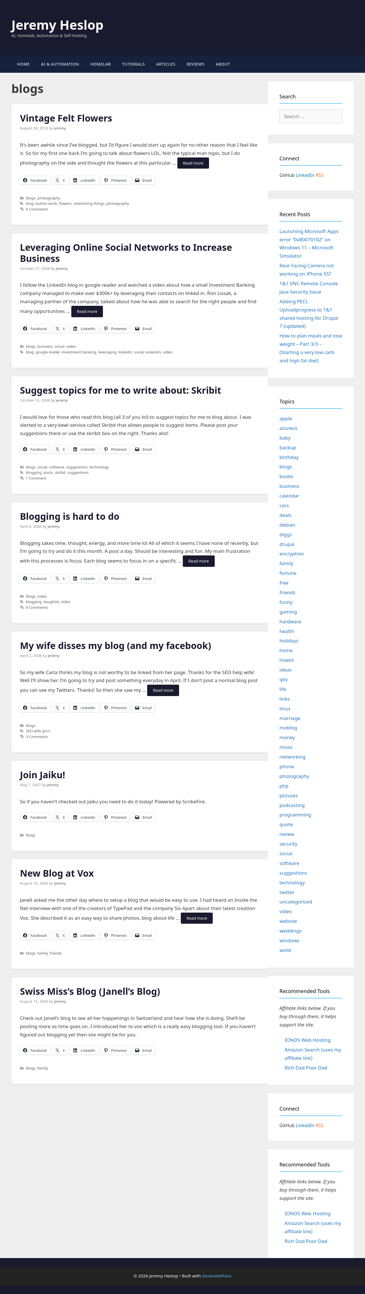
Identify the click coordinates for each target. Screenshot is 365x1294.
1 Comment (36, 478)
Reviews (195, 64)
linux (285, 708)
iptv (283, 679)
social (59, 346)
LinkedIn (305, 175)
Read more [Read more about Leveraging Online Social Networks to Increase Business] (87, 311)
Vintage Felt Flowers (66, 118)
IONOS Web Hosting (307, 1040)
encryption (291, 553)
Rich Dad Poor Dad (306, 1067)
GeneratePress (216, 1276)
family (42, 953)
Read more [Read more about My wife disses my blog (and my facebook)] (163, 690)
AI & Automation (60, 64)
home (286, 650)
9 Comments (37, 209)
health (286, 631)
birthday (289, 457)
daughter (51, 601)
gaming (288, 611)
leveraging (107, 352)
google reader (48, 352)
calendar (289, 495)
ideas (285, 669)
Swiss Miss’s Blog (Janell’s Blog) (90, 991)
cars (284, 505)
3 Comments (37, 736)
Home (23, 64)
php (283, 786)
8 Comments (37, 607)
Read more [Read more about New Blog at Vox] (196, 918)
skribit (60, 472)
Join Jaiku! (42, 775)
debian (287, 524)
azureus (288, 428)
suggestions (76, 467)
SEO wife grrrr (38, 730)
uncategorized (295, 901)
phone (286, 766)
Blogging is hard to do (69, 516)
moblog (288, 727)
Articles (165, 64)
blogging (34, 472)
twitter (287, 892)
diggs (285, 534)
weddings (290, 930)
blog (30, 203)
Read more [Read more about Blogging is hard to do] (198, 561)
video (71, 346)
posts (48, 472)
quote (286, 824)
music (286, 747)
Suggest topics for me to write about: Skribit (120, 390)
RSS (320, 175)
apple (285, 418)
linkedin (125, 352)
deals (285, 515)
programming (295, 814)
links (284, 698)
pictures (288, 795)
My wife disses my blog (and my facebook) (115, 645)
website (288, 921)
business (44, 346)
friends (56, 953)
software (56, 467)
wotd (285, 950)
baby (285, 437)
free (284, 582)
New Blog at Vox (57, 873)
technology (99, 467)
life (282, 689)
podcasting (292, 805)
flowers (65, 203)
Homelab (100, 64)
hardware (290, 621)
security (288, 843)
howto (286, 660)
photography (48, 198)
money (287, 737)
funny (286, 602)
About (223, 64)
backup (287, 447)
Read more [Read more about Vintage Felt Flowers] (193, 163)
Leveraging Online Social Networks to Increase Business (126, 252)
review (286, 834)
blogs (30, 198)
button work (46, 203)
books (286, 476)
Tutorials (133, 64)
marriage (289, 718)
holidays (288, 640)
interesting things (89, 203)
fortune (288, 573)
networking (292, 756)
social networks (147, 352)
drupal (286, 544)
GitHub (287, 175)
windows (289, 940)
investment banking (79, 352)
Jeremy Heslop (57, 24)
